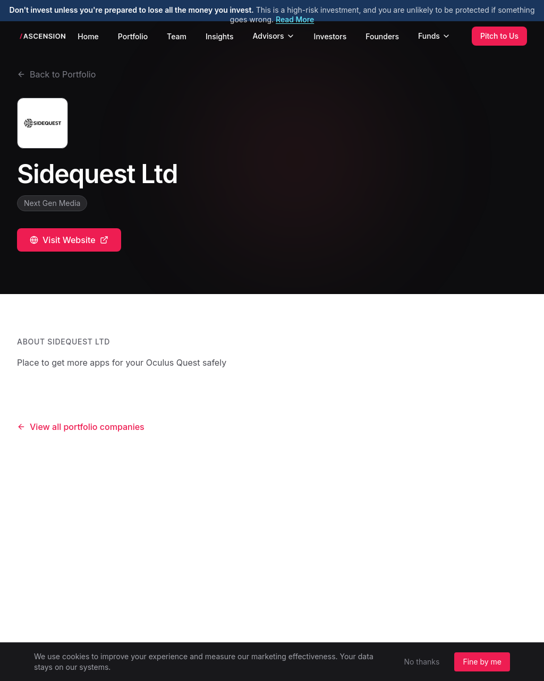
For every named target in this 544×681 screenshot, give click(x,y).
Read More (295, 19)
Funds (434, 35)
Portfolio (133, 36)
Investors (330, 36)
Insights (220, 36)
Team (176, 36)
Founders (382, 36)
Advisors (273, 35)
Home (88, 36)
